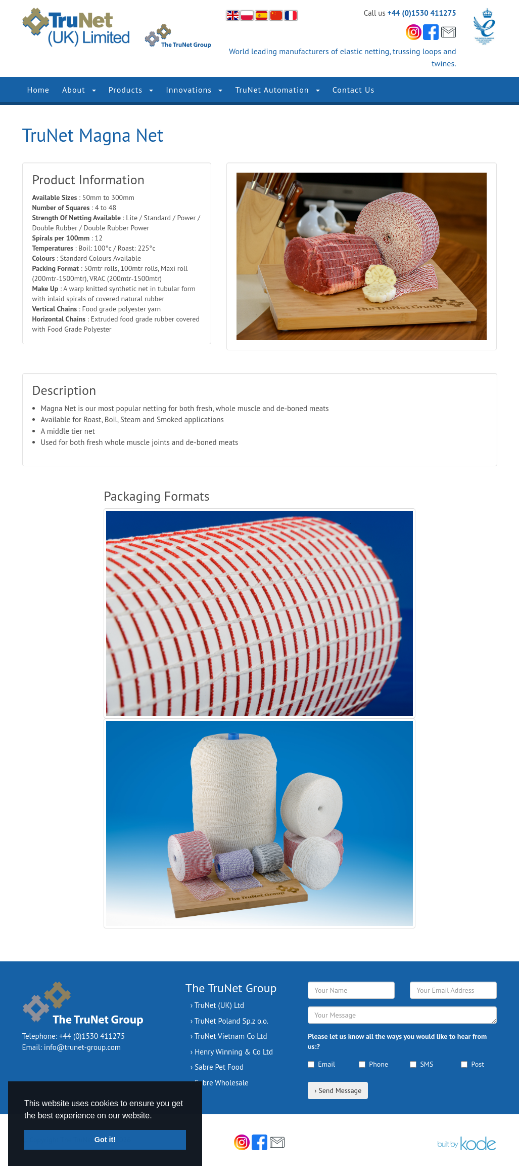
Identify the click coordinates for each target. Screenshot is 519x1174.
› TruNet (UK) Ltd (217, 1005)
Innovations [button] (194, 90)
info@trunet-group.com (82, 1047)
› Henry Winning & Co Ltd (232, 1052)
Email (321, 1064)
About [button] (79, 90)
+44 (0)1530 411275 (422, 13)
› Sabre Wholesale (220, 1082)
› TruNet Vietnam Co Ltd (229, 1036)
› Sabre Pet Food (217, 1067)
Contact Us (353, 90)
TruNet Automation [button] (277, 90)
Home (38, 90)
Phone (373, 1064)
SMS (421, 1064)
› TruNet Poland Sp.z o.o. (229, 1021)
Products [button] (131, 90)
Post (472, 1064)
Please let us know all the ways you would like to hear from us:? (397, 1041)
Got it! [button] (105, 1140)
